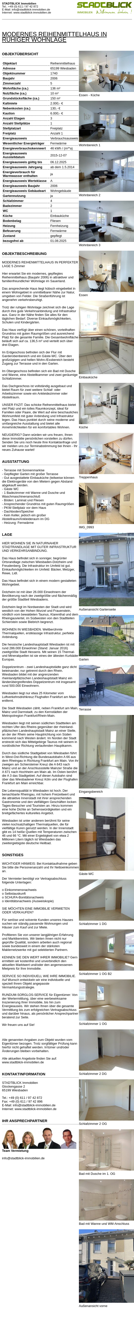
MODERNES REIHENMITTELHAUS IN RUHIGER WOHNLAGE (54, 37)
